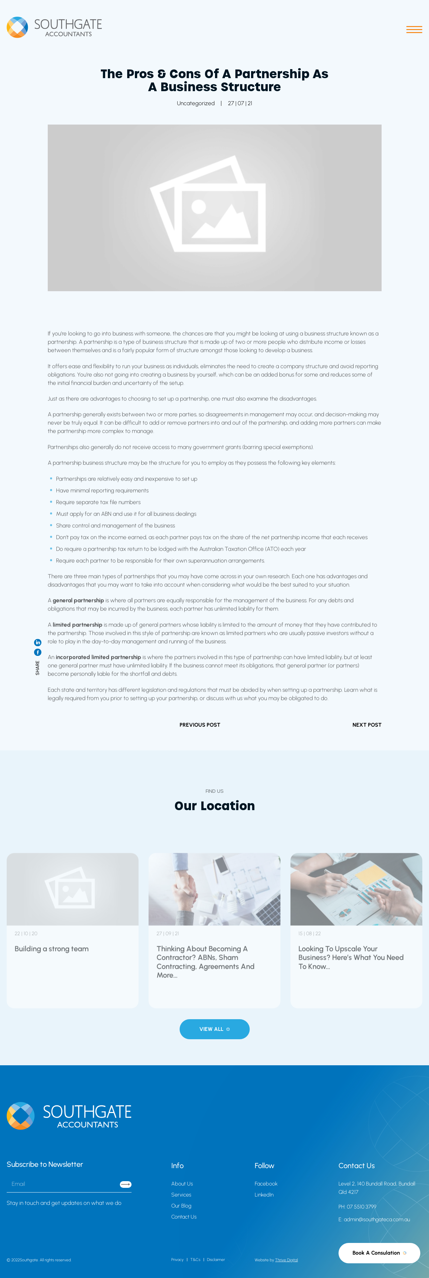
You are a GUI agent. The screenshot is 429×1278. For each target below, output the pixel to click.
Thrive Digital (286, 1260)
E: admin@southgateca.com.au (374, 1219)
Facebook (266, 1183)
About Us (182, 1183)
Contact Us (184, 1217)
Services (181, 1195)
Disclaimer (216, 1259)
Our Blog (181, 1206)
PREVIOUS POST (200, 725)
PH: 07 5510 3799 (357, 1207)
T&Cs (195, 1259)
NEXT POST (367, 725)
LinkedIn (264, 1195)
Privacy (177, 1259)
